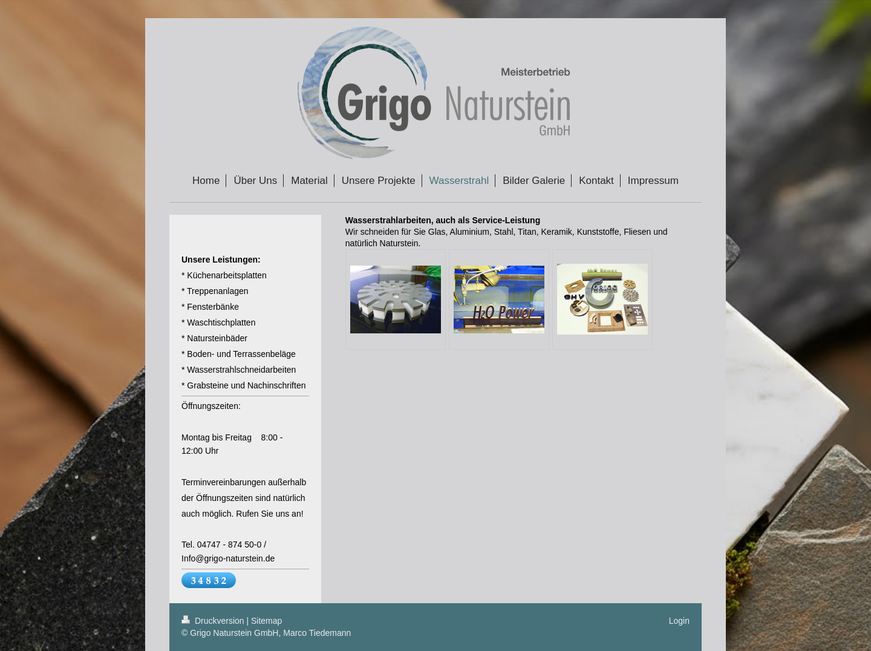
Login (679, 621)
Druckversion (213, 621)
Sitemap (266, 621)
